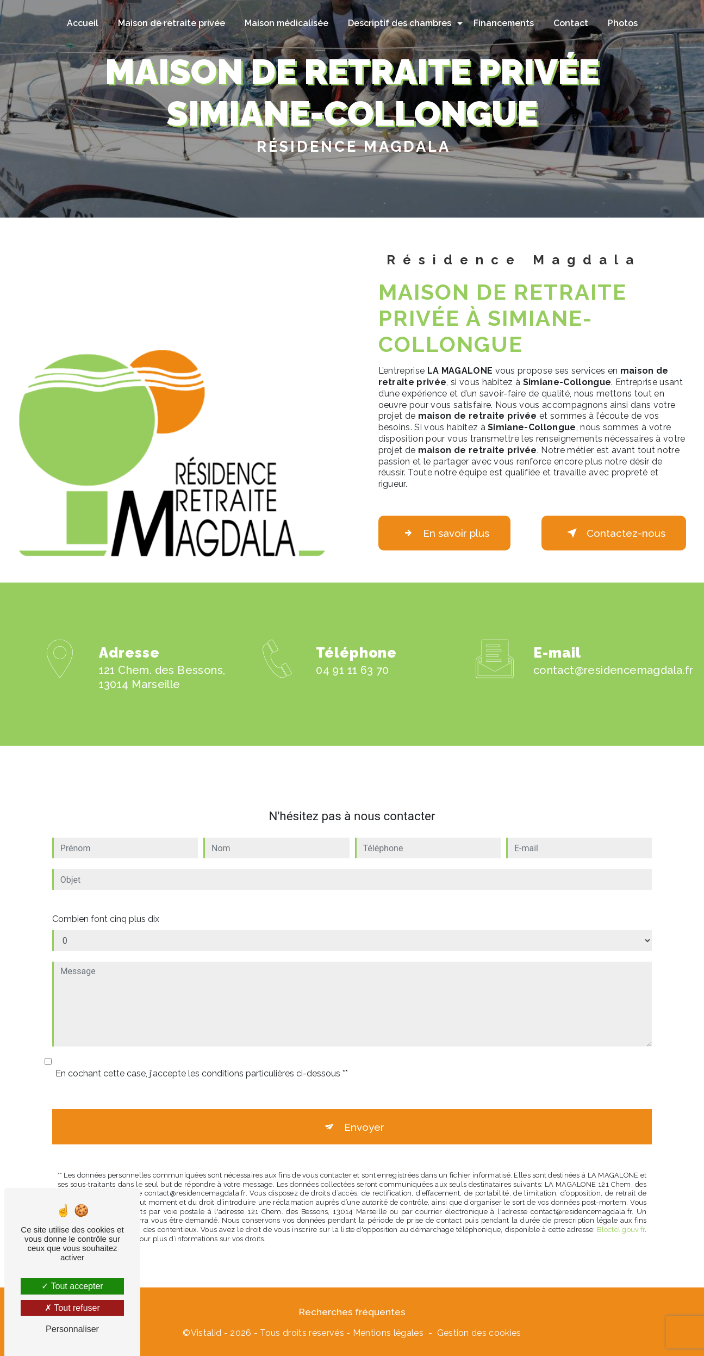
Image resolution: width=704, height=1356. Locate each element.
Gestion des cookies (479, 1334)
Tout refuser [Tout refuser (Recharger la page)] (72, 1307)
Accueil (82, 23)
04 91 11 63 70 (352, 682)
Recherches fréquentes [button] (352, 1312)
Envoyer (364, 1114)
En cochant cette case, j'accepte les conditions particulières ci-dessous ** (201, 1061)
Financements (504, 23)
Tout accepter (72, 1286)
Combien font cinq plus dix (105, 906)
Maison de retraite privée (171, 23)
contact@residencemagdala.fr (613, 658)
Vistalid (206, 1334)
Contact (570, 23)
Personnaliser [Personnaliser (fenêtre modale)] (72, 1329)
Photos (623, 23)
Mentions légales (388, 1334)
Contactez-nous (612, 533)
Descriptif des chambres (399, 23)
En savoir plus (446, 533)
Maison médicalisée (286, 23)
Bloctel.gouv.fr (621, 1218)
